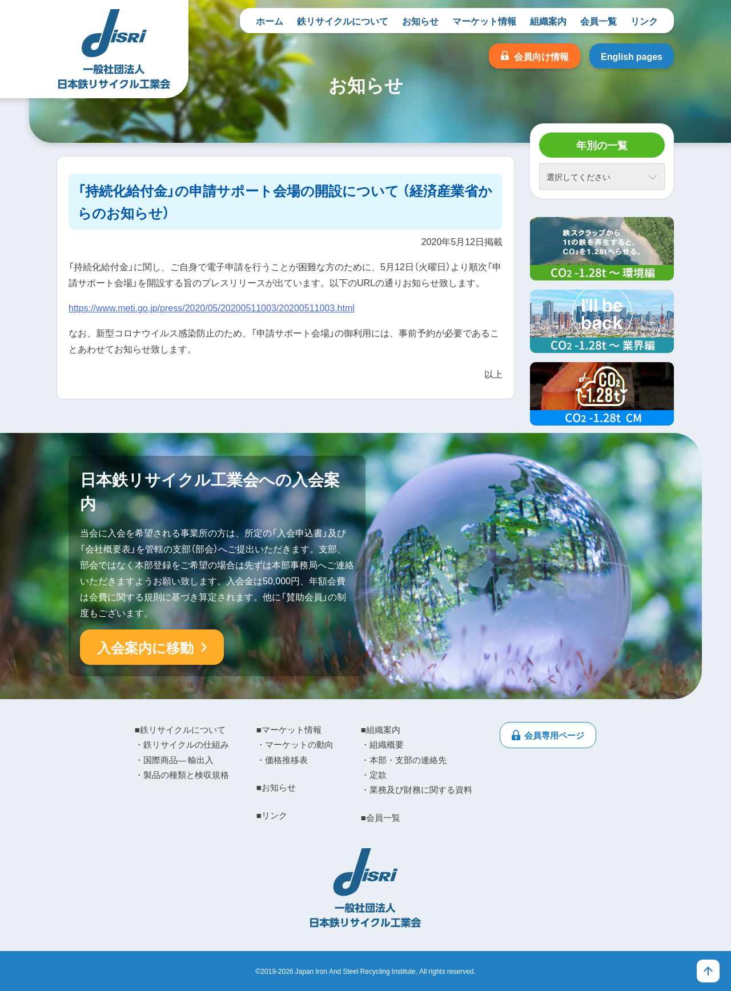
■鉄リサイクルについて (180, 729)
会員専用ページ (554, 735)
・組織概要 (382, 744)
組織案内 (548, 20)
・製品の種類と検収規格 (182, 774)
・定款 (374, 774)
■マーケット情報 (289, 729)
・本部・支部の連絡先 (404, 759)
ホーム (269, 20)
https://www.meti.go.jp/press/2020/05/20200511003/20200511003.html (212, 307)
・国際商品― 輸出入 (174, 759)
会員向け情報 (541, 56)
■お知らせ (276, 787)
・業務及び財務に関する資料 (416, 789)
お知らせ (420, 20)
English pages (631, 56)
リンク (644, 20)
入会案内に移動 (145, 647)
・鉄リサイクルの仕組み (182, 744)
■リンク (271, 815)
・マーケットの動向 (295, 744)
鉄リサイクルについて (342, 20)
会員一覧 (598, 20)
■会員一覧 (380, 817)
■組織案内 (380, 729)
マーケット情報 (484, 20)
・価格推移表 (282, 759)
